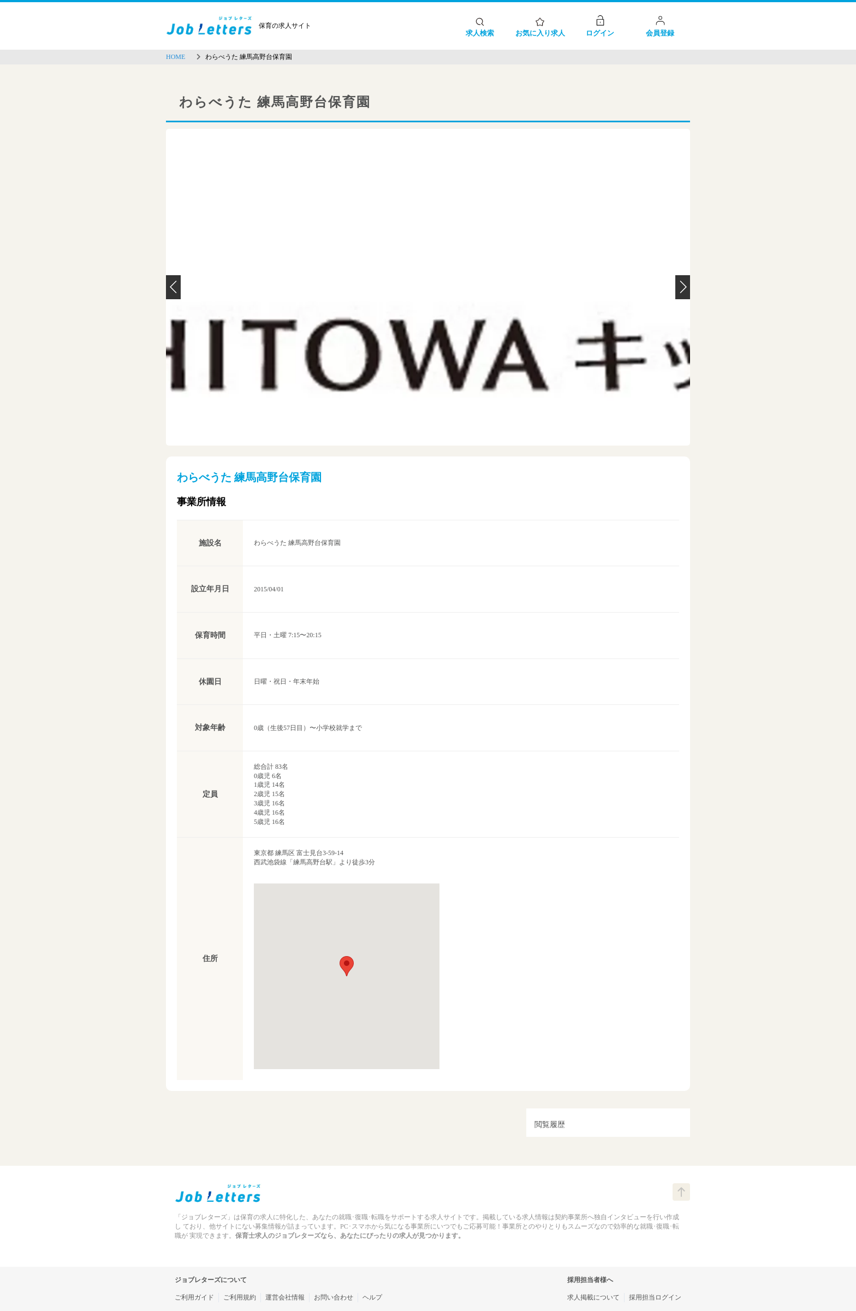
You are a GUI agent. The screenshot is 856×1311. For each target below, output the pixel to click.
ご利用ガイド (194, 1297)
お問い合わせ (333, 1297)
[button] (347, 966)
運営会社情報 (285, 1297)
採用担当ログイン (655, 1297)
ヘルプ (372, 1297)
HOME (175, 57)
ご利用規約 (239, 1297)
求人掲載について (593, 1297)
